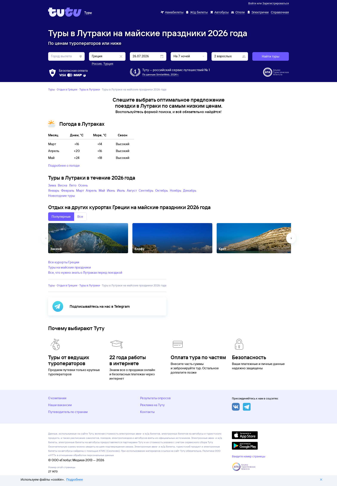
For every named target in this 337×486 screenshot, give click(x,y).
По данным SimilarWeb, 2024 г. (160, 74)
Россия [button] (97, 63)
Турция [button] (108, 63)
